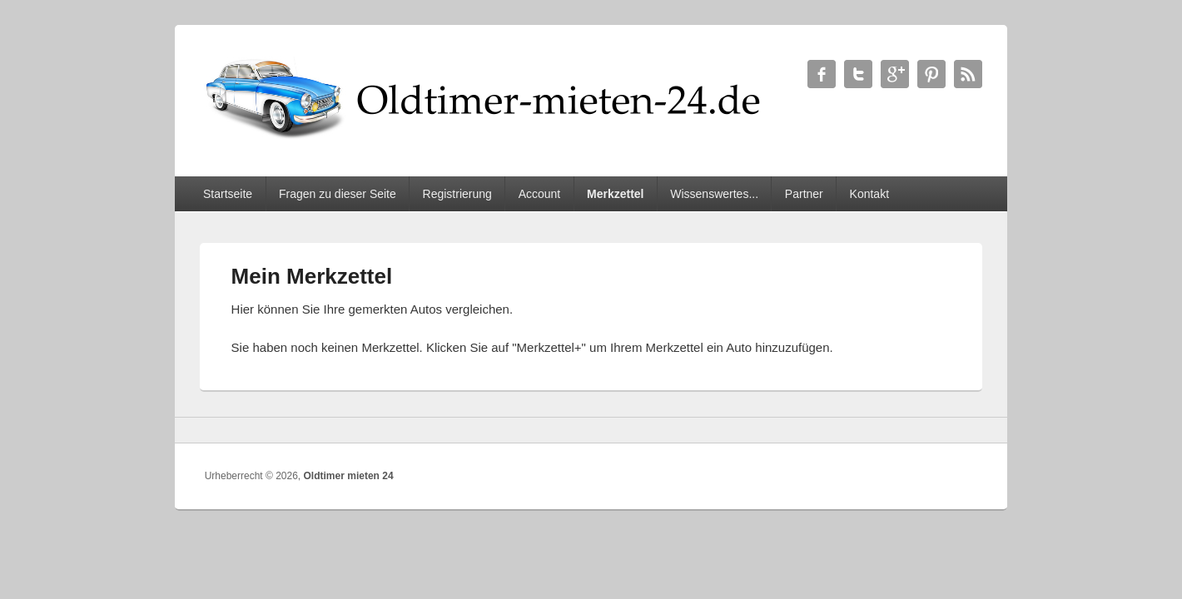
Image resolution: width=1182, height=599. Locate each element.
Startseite (227, 193)
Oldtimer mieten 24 (349, 476)
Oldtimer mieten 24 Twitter (858, 74)
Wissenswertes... (714, 193)
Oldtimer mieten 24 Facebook (821, 74)
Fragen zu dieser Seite (337, 193)
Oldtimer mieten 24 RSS (968, 74)
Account (540, 193)
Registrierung (457, 193)
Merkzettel (615, 193)
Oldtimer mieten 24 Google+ (895, 74)
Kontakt (869, 193)
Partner (804, 193)
